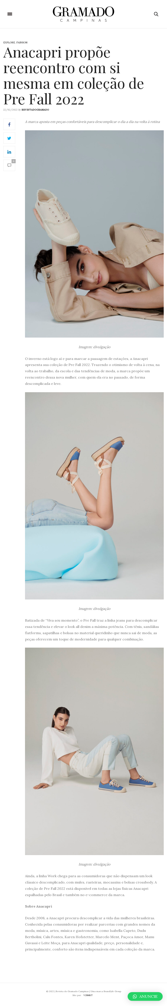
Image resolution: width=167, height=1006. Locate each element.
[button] (145, 996)
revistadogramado (35, 109)
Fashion (21, 42)
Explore (9, 42)
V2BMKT (88, 995)
